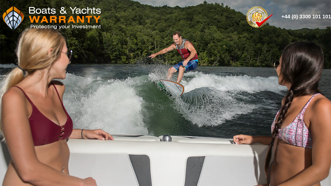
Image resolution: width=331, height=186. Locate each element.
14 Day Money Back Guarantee (259, 16)
